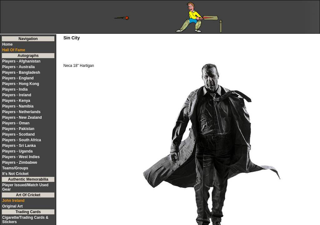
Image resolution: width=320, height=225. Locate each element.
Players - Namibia (17, 106)
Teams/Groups (15, 168)
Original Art (12, 206)
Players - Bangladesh (21, 72)
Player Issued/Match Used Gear (25, 187)
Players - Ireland (16, 95)
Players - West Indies (21, 157)
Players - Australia (18, 67)
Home (7, 44)
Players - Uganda (17, 151)
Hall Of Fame (13, 50)
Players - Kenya (16, 100)
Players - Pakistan (18, 129)
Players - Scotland (18, 134)
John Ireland (13, 200)
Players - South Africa (21, 140)
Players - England (18, 78)
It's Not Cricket (15, 174)
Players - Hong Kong (20, 84)
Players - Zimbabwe (19, 162)
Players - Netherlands (21, 112)
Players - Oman (15, 123)
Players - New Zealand (22, 117)
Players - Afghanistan (21, 61)
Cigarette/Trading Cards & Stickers (25, 219)
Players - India (15, 89)
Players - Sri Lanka (19, 145)
